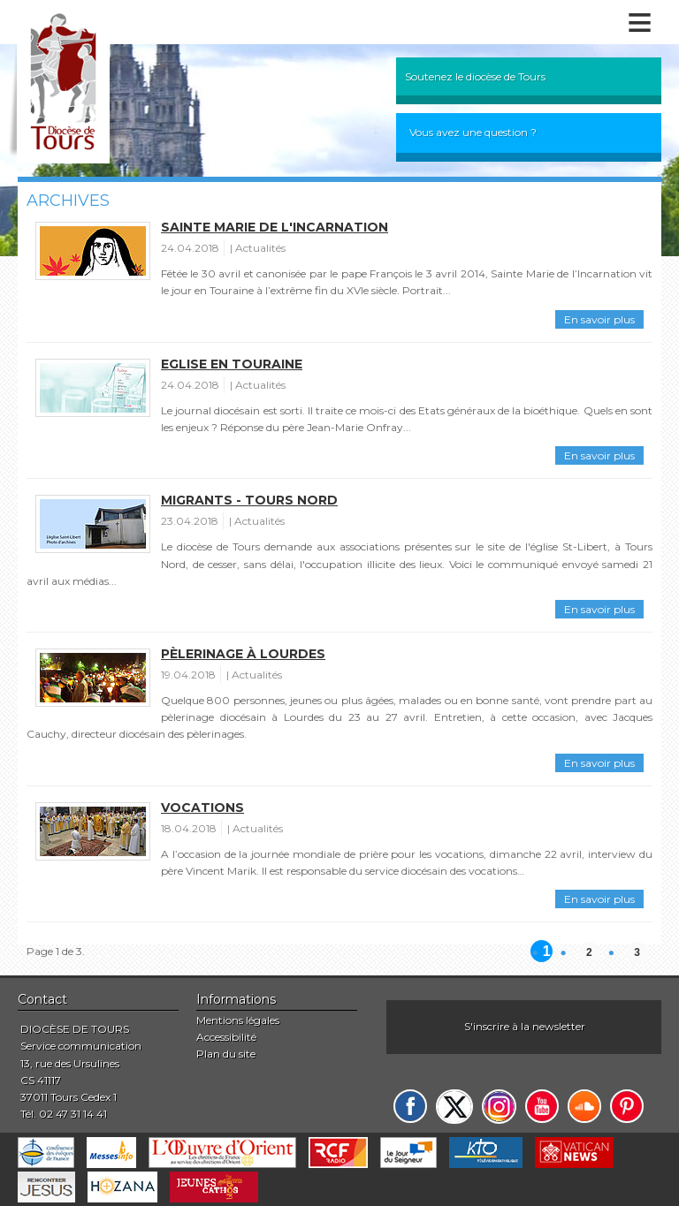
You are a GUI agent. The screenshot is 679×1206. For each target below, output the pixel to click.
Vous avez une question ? (473, 132)
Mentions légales (237, 1020)
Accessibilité (226, 1036)
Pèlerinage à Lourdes (243, 654)
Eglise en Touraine (231, 364)
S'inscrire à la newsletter (524, 1026)
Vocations (202, 807)
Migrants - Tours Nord (249, 500)
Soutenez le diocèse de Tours (475, 76)
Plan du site (226, 1053)
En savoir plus (599, 319)
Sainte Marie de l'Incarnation (274, 227)
